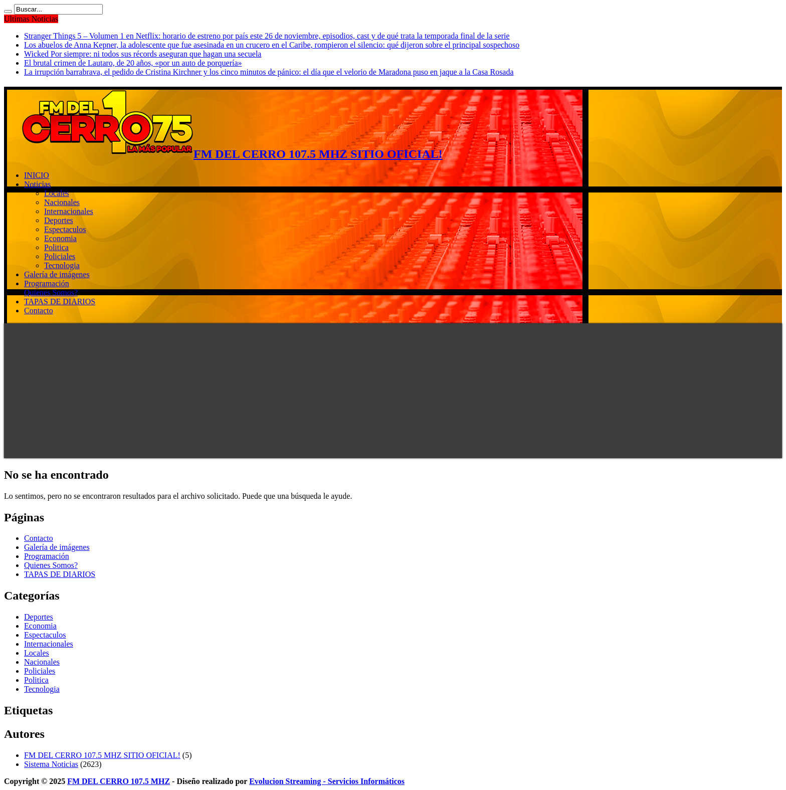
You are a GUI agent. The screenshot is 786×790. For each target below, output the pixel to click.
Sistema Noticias (51, 764)
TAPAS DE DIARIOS (59, 301)
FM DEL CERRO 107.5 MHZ (118, 781)
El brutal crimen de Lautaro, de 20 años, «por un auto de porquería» (133, 63)
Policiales (59, 256)
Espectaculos (65, 229)
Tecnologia (62, 265)
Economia (60, 238)
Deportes (58, 220)
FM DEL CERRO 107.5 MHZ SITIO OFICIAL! (102, 755)
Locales (56, 193)
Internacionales (68, 211)
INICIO (36, 175)
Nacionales (62, 202)
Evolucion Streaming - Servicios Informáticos (327, 781)
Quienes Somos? (51, 292)
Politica (56, 247)
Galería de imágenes (57, 274)
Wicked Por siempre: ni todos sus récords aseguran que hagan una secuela (142, 54)
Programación (46, 283)
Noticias (37, 184)
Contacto (38, 310)
